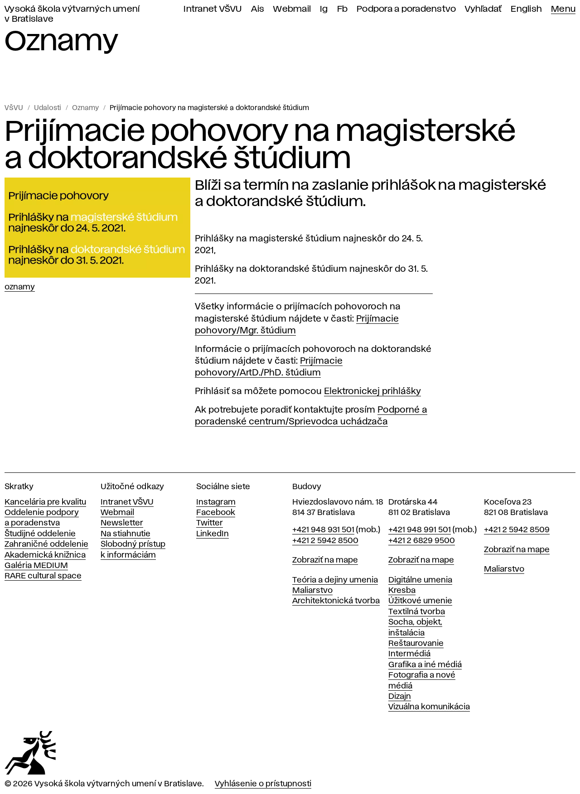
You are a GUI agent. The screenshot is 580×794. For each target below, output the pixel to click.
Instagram (216, 502)
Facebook (215, 512)
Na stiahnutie (125, 534)
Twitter (209, 523)
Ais (258, 9)
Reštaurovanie (416, 643)
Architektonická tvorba (336, 601)
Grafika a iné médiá (425, 665)
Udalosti (47, 108)
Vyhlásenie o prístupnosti (263, 784)
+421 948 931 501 (323, 530)
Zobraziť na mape (325, 560)
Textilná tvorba (416, 612)
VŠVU (14, 108)
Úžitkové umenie (420, 601)
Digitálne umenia (420, 580)
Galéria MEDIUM (36, 565)
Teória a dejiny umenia (335, 580)
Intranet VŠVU (213, 9)
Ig (324, 9)
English (526, 9)
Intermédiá (409, 654)
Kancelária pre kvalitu (45, 502)
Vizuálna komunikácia (429, 707)
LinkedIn (212, 534)
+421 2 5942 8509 (517, 530)
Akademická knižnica (45, 555)
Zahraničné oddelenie (46, 544)
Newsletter (122, 523)
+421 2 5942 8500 (325, 540)
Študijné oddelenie (40, 534)
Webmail (292, 9)
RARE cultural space (43, 576)
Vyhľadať (483, 9)
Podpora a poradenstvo (406, 9)
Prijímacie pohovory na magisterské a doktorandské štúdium (209, 108)
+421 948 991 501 (419, 530)
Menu (563, 9)
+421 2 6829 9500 (421, 540)
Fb (342, 9)
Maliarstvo (312, 590)
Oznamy (85, 108)
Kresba (402, 590)
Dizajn (399, 696)
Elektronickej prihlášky (372, 391)
